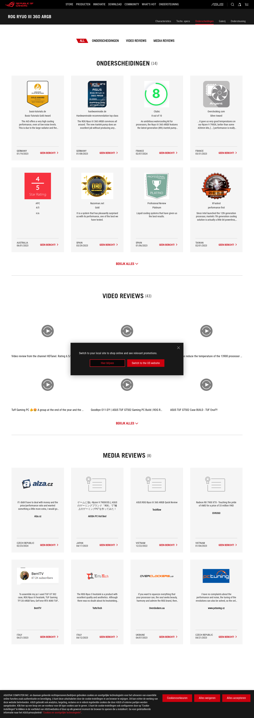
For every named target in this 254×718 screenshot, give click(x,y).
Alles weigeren (207, 698)
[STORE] (63, 4)
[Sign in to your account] (239, 4)
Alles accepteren (236, 698)
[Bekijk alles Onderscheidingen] (127, 264)
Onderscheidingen (204, 21)
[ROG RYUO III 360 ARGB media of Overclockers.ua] (168, 637)
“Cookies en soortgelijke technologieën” (62, 712)
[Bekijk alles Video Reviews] (127, 423)
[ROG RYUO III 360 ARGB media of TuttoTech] (108, 637)
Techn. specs (183, 21)
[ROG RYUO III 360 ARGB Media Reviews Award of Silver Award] (228, 153)
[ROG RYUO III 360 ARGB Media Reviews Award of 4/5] (49, 245)
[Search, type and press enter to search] (232, 4)
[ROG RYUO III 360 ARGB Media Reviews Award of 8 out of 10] (168, 153)
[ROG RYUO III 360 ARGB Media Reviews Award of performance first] (228, 245)
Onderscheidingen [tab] (105, 41)
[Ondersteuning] (175, 4)
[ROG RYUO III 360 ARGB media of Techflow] (168, 545)
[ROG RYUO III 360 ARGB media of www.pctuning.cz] (228, 637)
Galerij (222, 21)
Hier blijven (107, 363)
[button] (79, 4)
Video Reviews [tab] (136, 41)
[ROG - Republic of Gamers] (19, 4)
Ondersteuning (238, 21)
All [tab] (82, 41)
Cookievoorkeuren (177, 698)
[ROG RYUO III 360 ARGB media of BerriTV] (49, 637)
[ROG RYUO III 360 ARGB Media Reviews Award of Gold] (108, 245)
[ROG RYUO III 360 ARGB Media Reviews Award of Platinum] (168, 245)
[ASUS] (217, 4)
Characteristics (163, 21)
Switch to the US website (146, 363)
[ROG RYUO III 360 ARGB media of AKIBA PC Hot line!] (108, 545)
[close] (178, 347)
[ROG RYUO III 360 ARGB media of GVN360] (228, 545)
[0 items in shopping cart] (246, 4)
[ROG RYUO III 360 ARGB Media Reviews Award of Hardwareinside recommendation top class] (108, 153)
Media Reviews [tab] (163, 41)
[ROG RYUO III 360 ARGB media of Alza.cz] (49, 545)
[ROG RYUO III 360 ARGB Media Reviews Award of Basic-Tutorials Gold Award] (49, 153)
